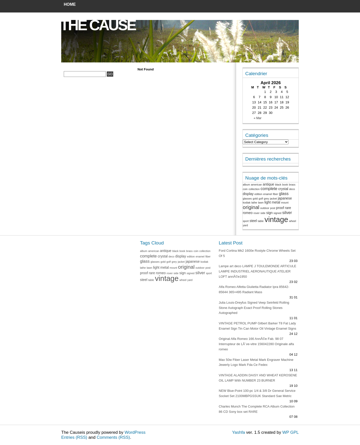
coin (245, 189)
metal (276, 202)
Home (70, 4)
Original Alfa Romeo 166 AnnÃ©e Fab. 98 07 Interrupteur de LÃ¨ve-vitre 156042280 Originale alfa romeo (256, 344)
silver (287, 212)
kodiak (246, 202)
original (251, 207)
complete (268, 188)
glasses (247, 198)
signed (277, 213)
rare (288, 208)
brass (292, 184)
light (267, 202)
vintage (276, 219)
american (256, 184)
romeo (247, 213)
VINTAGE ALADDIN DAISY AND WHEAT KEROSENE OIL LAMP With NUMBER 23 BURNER (258, 377)
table (261, 221)
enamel (267, 194)
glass (284, 193)
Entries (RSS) (74, 437)
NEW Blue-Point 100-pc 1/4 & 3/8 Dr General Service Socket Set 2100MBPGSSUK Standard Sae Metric (257, 393)
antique (268, 184)
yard (245, 225)
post (272, 208)
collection (254, 189)
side (263, 213)
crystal (283, 189)
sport (246, 221)
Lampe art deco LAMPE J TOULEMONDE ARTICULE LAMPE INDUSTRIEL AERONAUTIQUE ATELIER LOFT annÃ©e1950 (257, 271)
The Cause (98, 25)
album (246, 184)
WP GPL (290, 432)
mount (284, 202)
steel (253, 221)
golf (261, 198)
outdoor (264, 208)
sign (269, 213)
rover (257, 213)
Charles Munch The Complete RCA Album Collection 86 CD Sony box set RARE (256, 409)
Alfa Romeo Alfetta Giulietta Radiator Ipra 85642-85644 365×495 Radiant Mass (254, 289)
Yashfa (238, 432)
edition (258, 194)
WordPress (135, 432)
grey (266, 198)
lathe (254, 202)
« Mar (258, 118)
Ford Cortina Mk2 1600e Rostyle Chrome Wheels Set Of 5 (257, 253)
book (285, 184)
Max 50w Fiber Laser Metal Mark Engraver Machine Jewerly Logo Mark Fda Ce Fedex (256, 362)
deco (292, 189)
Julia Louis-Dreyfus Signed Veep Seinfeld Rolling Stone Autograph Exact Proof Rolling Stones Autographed (254, 308)
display (248, 194)
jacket (273, 198)
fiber (275, 194)
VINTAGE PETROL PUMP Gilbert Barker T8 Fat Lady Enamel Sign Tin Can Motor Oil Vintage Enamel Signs (257, 325)
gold (255, 198)
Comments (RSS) (113, 437)
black (278, 184)
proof (280, 208)
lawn (261, 202)
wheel (292, 221)
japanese (285, 198)
